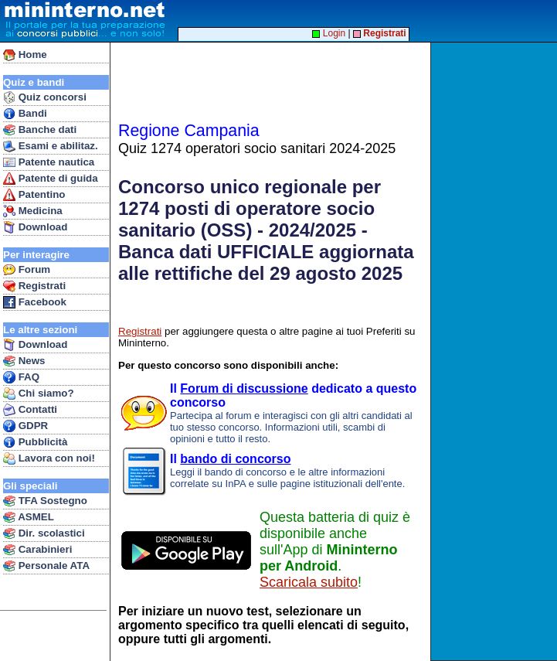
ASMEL (28, 517)
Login (328, 33)
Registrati (34, 286)
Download (35, 227)
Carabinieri (37, 549)
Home (25, 55)
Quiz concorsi (45, 97)
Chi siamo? (38, 393)
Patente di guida (50, 178)
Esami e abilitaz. (50, 146)
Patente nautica (48, 162)
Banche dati (39, 130)
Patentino (34, 195)
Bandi (25, 113)
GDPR (25, 426)
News (24, 361)
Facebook (34, 302)
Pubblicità (35, 442)
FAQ (21, 377)
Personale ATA (46, 566)
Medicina (33, 211)
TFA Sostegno (45, 501)
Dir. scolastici (44, 533)
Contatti (30, 410)
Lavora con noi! (49, 458)
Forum (26, 270)
